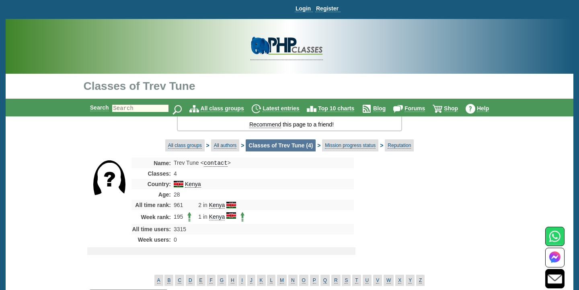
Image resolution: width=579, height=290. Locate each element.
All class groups (229, 108)
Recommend (265, 124)
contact (216, 163)
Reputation (399, 145)
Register (327, 8)
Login (303, 8)
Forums (421, 108)
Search (92, 107)
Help (490, 108)
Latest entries (287, 108)
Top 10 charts (343, 108)
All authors (225, 145)
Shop (458, 108)
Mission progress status (350, 145)
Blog (386, 108)
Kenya (193, 185)
